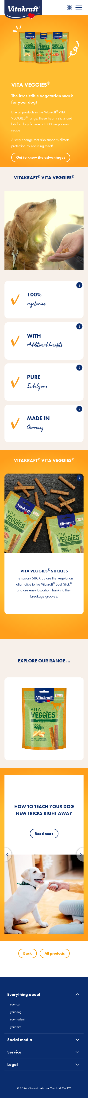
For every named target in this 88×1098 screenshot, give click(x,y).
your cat (15, 1004)
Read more (44, 833)
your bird (15, 1027)
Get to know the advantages (40, 157)
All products (55, 953)
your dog (15, 1012)
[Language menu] (69, 7)
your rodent (17, 1019)
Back (27, 953)
